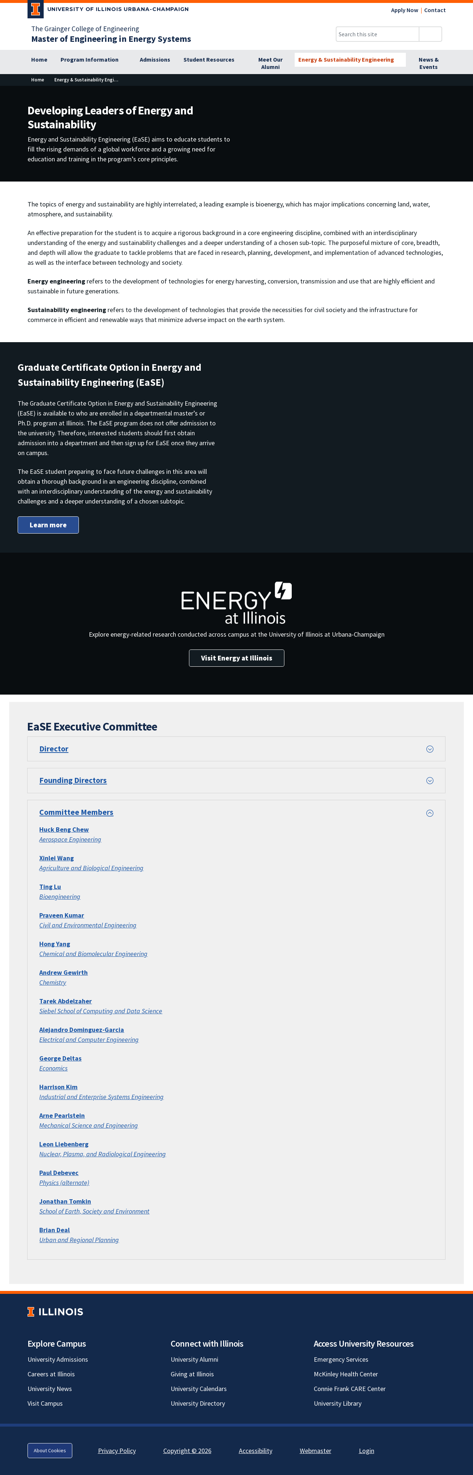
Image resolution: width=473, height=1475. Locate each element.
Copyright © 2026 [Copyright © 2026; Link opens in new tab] (187, 1450)
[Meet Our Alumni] (270, 63)
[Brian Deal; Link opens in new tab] (54, 1229)
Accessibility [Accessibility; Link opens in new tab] (255, 1450)
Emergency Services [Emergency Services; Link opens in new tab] (341, 1359)
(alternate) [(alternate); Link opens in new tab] (74, 1182)
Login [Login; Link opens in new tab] (366, 1450)
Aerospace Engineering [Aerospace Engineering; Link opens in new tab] (70, 839)
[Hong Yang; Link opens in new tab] (54, 943)
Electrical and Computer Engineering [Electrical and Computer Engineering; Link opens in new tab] (89, 1039)
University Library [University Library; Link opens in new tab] (337, 1403)
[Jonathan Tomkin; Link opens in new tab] (65, 1201)
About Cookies (50, 1450)
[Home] (39, 60)
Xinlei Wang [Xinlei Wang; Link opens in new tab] (56, 858)
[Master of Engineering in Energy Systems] (111, 38)
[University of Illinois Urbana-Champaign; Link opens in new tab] (108, 10)
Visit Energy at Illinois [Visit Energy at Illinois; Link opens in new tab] (236, 658)
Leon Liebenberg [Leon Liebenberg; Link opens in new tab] (63, 1144)
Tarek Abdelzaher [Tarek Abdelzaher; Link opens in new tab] (65, 1001)
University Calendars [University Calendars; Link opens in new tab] (199, 1388)
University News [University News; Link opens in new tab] (50, 1388)
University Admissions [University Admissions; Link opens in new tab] (58, 1359)
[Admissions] (155, 60)
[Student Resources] (213, 60)
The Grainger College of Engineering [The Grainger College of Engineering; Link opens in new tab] (85, 28)
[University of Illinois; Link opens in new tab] (55, 1312)
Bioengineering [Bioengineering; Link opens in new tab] (59, 896)
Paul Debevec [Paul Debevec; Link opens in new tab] (59, 1172)
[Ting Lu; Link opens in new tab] (50, 886)
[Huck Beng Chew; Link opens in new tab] (64, 829)
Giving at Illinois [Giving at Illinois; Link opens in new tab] (192, 1374)
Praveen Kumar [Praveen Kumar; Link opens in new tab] (61, 915)
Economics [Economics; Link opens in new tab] (53, 1068)
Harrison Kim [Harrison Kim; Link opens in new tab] (58, 1087)
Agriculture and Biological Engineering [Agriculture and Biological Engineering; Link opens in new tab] (91, 868)
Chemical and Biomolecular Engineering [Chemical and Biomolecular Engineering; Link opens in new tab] (93, 953)
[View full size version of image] (463, 93)
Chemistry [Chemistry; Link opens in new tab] (52, 982)
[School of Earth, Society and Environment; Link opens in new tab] (94, 1211)
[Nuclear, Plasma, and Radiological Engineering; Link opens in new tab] (102, 1154)
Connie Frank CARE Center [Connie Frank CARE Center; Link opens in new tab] (350, 1388)
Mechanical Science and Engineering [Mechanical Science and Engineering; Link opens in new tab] (88, 1125)
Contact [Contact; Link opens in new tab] (435, 10)
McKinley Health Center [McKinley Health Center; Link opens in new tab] (346, 1374)
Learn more (48, 524)
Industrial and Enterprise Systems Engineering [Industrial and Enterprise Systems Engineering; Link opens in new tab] (101, 1096)
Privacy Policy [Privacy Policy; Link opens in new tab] (117, 1450)
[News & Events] (429, 63)
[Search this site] (377, 34)
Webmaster (315, 1450)
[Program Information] (93, 60)
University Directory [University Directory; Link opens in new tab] (198, 1403)
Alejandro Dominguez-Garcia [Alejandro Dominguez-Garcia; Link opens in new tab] (81, 1029)
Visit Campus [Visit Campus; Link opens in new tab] (45, 1403)
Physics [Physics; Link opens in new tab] (49, 1182)
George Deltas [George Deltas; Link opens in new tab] (60, 1058)
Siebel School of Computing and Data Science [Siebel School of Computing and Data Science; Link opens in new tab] (100, 1011)
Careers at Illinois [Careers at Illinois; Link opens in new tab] (51, 1374)
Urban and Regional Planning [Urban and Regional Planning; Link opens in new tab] (79, 1240)
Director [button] (53, 749)
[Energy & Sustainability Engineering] (350, 60)
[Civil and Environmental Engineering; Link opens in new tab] (88, 925)
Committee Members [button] (76, 812)
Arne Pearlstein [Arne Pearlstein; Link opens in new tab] (62, 1115)
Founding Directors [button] (73, 780)
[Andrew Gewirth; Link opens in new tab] (63, 972)
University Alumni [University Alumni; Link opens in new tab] (194, 1359)
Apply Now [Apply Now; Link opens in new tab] (404, 10)
